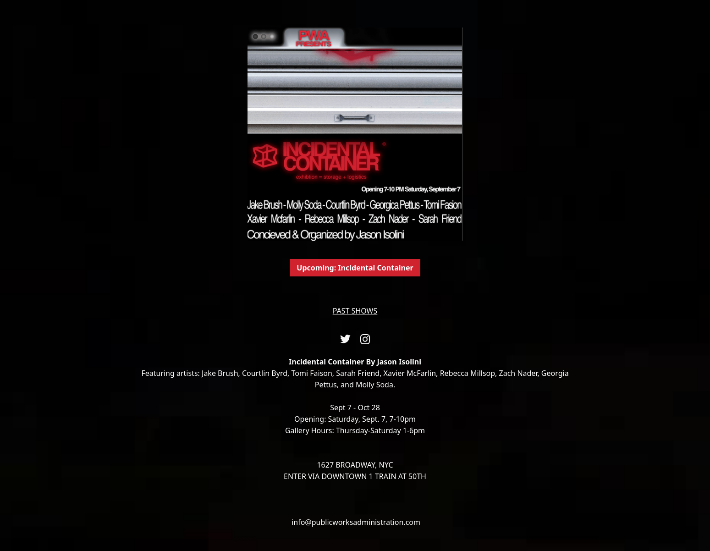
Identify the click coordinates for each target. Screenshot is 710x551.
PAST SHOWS (355, 310)
